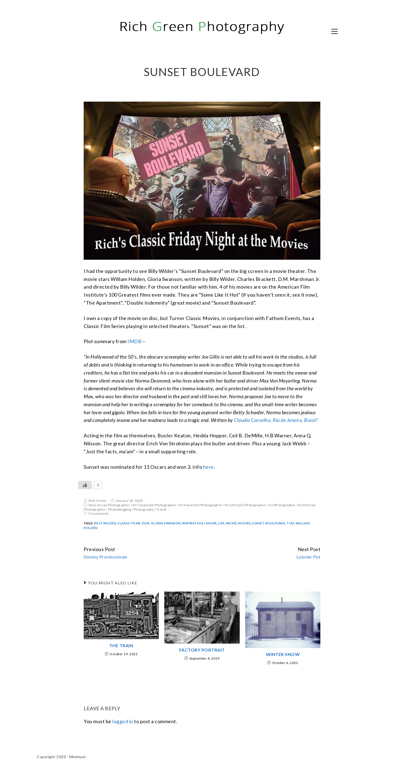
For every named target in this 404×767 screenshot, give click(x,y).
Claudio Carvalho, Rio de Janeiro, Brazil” (276, 420)
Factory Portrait (202, 649)
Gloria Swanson (166, 523)
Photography (144, 509)
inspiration (192, 523)
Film (145, 523)
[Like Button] (85, 485)
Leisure (210, 523)
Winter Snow (283, 654)
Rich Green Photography (96, 31)
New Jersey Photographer (109, 505)
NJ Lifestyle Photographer (245, 505)
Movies (244, 523)
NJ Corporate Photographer (155, 505)
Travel (161, 509)
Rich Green (98, 500)
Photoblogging (119, 509)
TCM (290, 523)
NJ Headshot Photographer (200, 505)
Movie (231, 523)
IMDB (134, 341)
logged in (122, 721)
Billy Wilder (105, 523)
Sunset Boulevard (268, 523)
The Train (121, 645)
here (208, 467)
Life (221, 523)
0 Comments (99, 513)
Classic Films (129, 523)
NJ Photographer (282, 505)
